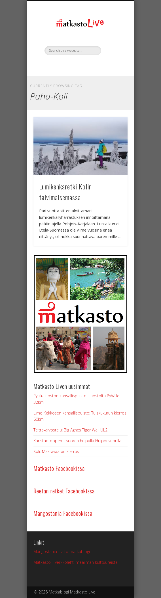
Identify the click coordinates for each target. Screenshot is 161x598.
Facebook (67, 64)
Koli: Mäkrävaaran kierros (56, 451)
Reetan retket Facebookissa (64, 491)
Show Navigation (113, 50)
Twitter (79, 64)
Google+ (91, 64)
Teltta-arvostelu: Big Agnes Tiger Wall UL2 (70, 430)
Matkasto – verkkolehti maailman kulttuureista (75, 562)
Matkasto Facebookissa (59, 468)
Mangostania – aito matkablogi (61, 551)
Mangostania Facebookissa (62, 513)
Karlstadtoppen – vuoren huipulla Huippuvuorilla (77, 440)
